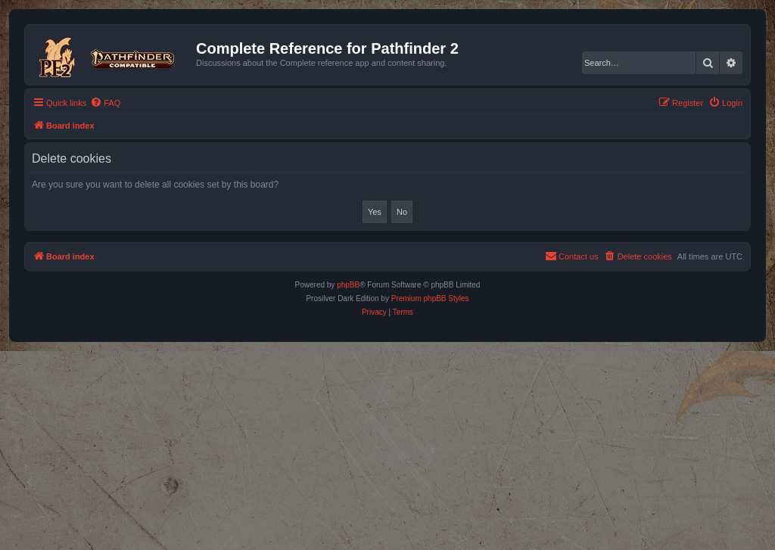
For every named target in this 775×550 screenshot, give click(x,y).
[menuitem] (105, 103)
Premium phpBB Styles (430, 298)
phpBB (348, 285)
